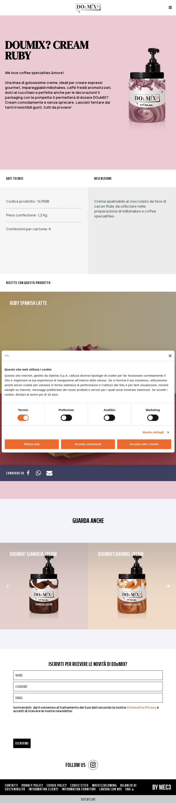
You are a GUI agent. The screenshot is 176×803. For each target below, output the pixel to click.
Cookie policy (57, 785)
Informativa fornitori (79, 789)
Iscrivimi (22, 743)
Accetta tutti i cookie (144, 444)
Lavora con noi (110, 789)
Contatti (11, 785)
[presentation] (43, 727)
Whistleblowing (104, 785)
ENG (129, 789)
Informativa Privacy (141, 707)
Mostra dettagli (153, 432)
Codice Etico (79, 785)
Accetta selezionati (88, 444)
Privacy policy (32, 785)
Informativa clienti (43, 789)
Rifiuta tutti (32, 444)
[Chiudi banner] (170, 355)
